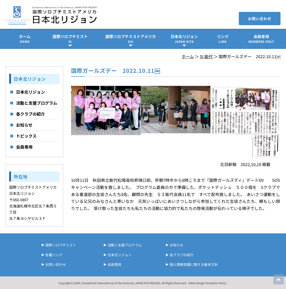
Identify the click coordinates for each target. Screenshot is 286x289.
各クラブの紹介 (30, 114)
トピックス (26, 136)
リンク (223, 38)
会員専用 (261, 38)
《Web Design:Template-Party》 (207, 283)
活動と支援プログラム (36, 103)
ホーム (25, 38)
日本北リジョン (184, 38)
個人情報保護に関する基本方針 (194, 264)
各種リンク (54, 254)
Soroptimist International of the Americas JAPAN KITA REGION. (121, 283)
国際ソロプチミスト (70, 38)
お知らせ (24, 125)
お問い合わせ (259, 18)
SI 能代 (206, 56)
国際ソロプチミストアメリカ (131, 38)
